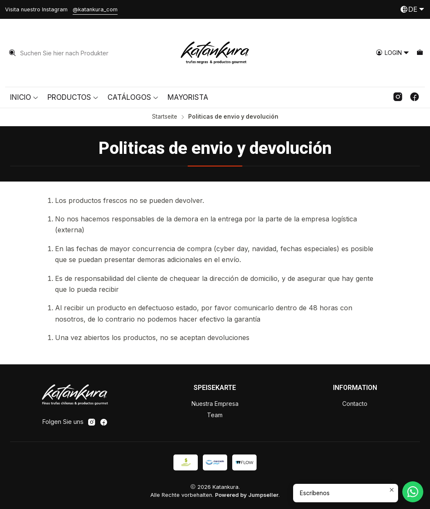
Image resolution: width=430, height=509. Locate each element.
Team (215, 414)
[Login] (393, 53)
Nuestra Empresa (215, 403)
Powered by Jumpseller (246, 495)
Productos (73, 97)
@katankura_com (95, 9)
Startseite (164, 117)
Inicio (24, 97)
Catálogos (133, 97)
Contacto (354, 403)
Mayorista (188, 97)
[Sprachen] (412, 9)
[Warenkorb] (419, 53)
